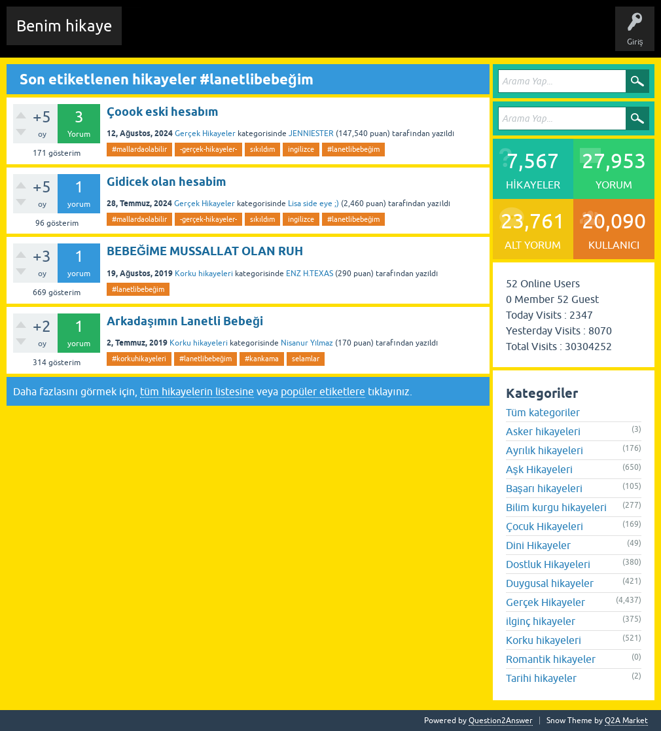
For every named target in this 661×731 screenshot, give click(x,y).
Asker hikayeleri (543, 431)
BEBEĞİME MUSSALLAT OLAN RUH (205, 251)
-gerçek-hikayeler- (208, 149)
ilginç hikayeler (540, 621)
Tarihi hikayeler (541, 678)
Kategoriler (354, 35)
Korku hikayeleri (204, 273)
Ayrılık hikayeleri (545, 450)
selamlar (305, 359)
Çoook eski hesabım (163, 111)
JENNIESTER (311, 133)
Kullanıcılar (408, 35)
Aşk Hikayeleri (539, 469)
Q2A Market (626, 720)
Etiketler (304, 35)
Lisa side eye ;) (313, 203)
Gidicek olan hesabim (166, 181)
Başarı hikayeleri (544, 488)
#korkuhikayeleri (139, 359)
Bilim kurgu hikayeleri (556, 507)
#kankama (262, 359)
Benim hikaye (64, 26)
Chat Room (151, 35)
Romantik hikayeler (551, 659)
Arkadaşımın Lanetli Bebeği (185, 321)
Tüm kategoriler (543, 412)
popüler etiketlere (323, 391)
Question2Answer (501, 720)
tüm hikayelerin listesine (197, 391)
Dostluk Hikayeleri (548, 564)
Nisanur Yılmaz (307, 343)
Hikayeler (258, 35)
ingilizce (301, 149)
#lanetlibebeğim (353, 149)
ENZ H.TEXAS (309, 273)
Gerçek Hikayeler (205, 133)
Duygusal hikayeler (550, 583)
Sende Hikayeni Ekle (481, 35)
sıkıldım (262, 149)
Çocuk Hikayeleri (544, 526)
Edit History (206, 35)
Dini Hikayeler (538, 545)
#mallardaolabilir (139, 149)
